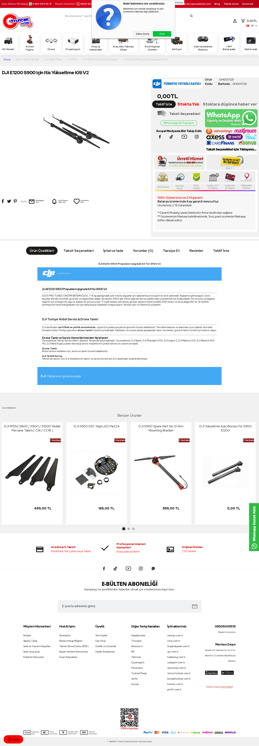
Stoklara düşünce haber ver (230, 104)
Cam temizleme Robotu (203, 43)
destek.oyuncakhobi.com (196, 3)
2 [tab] (128, 529)
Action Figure (29, 43)
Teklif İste (164, 104)
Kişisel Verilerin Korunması (73, 651)
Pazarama (137, 667)
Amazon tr (137, 646)
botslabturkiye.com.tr (179, 678)
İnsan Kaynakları (68, 657)
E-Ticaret (119, 741)
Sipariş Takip (30, 640)
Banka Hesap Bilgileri (71, 640)
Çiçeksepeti (137, 662)
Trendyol (136, 640)
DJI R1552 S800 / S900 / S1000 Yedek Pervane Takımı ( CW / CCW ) (32, 428)
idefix (134, 678)
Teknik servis (231, 3)
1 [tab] (124, 529)
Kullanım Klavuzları (33, 657)
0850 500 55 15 (40, 3)
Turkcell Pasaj (139, 673)
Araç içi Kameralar (95, 43)
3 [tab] (133, 529)
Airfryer (176, 43)
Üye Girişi (100, 640)
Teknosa (136, 657)
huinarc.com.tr (175, 684)
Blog (217, 3)
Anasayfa (64, 635)
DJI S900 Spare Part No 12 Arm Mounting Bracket (160, 428)
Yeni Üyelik (101, 635)
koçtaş (135, 684)
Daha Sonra (142, 33)
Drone (51, 43)
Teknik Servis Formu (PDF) (73, 646)
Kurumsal (247, 3)
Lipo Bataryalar (229, 43)
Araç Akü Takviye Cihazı (123, 43)
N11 (132, 651)
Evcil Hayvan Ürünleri (152, 43)
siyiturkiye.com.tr (176, 667)
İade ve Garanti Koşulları (37, 646)
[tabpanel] (32, 474)
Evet (162, 33)
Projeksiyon (73, 43)
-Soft (111, 741)
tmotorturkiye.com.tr (179, 673)
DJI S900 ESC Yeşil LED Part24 (96, 426)
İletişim (27, 635)
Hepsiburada (138, 635)
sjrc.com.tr (173, 651)
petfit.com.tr (174, 689)
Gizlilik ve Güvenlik (105, 646)
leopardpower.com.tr (178, 646)
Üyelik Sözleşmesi (105, 651)
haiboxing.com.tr (176, 657)
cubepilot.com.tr (176, 662)
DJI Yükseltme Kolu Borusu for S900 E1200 (225, 428)
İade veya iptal (31, 651)
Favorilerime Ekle (81, 201)
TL (249, 21)
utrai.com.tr (173, 640)
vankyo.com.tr (175, 635)
